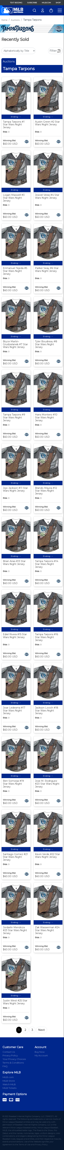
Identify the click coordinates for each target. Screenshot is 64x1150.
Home (4, 20)
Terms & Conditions (13, 1062)
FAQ (5, 1066)
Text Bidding (16, 3)
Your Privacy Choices (14, 1059)
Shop (58, 3)
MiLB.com (46, 3)
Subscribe (32, 3)
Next (41, 1030)
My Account (41, 1055)
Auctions (15, 20)
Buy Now (40, 1051)
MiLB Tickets (9, 1088)
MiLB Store (9, 1080)
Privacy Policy (10, 1055)
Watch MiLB (9, 1084)
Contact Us (9, 1051)
